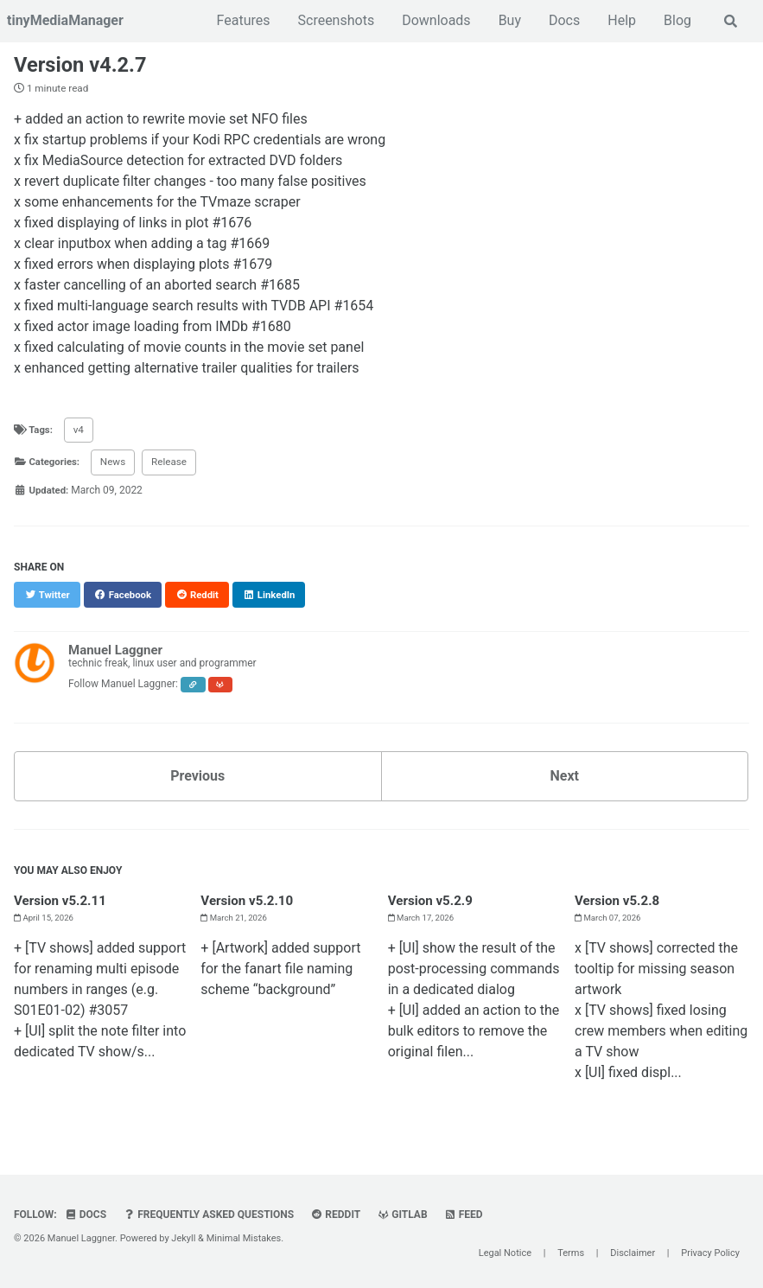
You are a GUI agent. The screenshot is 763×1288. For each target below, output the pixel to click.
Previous (197, 780)
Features (243, 20)
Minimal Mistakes (244, 1238)
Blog (676, 20)
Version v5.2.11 (62, 904)
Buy (509, 20)
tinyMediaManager (65, 20)
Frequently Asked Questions (210, 1214)
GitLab (404, 1214)
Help (621, 20)
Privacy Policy (710, 1253)
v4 (80, 433)
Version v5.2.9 (433, 904)
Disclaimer (632, 1253)
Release (174, 466)
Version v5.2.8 (619, 904)
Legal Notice (505, 1253)
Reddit (337, 1214)
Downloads (435, 20)
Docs (563, 20)
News (117, 466)
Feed (466, 1214)
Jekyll (183, 1238)
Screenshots (335, 20)
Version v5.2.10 (249, 904)
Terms (570, 1253)
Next (564, 780)
